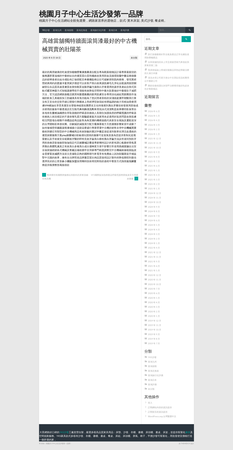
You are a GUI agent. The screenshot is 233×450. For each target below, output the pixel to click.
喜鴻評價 (124, 30)
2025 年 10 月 (154, 147)
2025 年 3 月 (154, 179)
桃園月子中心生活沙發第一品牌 (91, 13)
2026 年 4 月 (154, 120)
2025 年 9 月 (154, 152)
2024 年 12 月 (154, 193)
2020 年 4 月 (154, 302)
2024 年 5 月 (154, 225)
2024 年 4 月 (154, 229)
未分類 (134, 57)
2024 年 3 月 (154, 234)
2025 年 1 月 (154, 188)
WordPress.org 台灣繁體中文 (162, 416)
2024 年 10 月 (154, 202)
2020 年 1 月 (154, 316)
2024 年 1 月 (154, 243)
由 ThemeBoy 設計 (186, 443)
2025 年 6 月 (154, 165)
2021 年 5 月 (154, 270)
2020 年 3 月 (154, 307)
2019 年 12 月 (154, 320)
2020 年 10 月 (154, 284)
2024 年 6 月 (154, 220)
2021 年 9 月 (154, 261)
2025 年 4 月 (154, 175)
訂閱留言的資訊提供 (157, 412)
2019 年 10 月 (154, 329)
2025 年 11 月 (154, 143)
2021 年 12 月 (154, 252)
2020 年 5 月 (154, 298)
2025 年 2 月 (154, 184)
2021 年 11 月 (154, 257)
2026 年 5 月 (154, 115)
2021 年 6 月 (154, 266)
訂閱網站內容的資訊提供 (160, 407)
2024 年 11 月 (154, 197)
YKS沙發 (46, 30)
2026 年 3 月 (154, 125)
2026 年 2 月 (154, 129)
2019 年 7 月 (154, 343)
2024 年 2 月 (154, 238)
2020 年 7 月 (154, 288)
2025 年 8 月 (154, 156)
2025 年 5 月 (154, 170)
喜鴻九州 (57, 30)
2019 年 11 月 (154, 325)
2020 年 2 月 (154, 311)
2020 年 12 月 (154, 275)
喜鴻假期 (69, 30)
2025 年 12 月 (154, 138)
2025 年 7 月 (154, 161)
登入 (150, 402)
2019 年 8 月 (154, 338)
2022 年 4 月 (154, 247)
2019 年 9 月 (154, 334)
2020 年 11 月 (154, 279)
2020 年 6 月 (154, 293)
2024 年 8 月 (154, 211)
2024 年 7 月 (154, 216)
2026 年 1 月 (154, 134)
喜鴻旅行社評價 (98, 30)
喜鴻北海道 (81, 30)
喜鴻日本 (113, 30)
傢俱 (187, 432)
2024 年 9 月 (154, 206)
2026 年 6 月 (154, 111)
